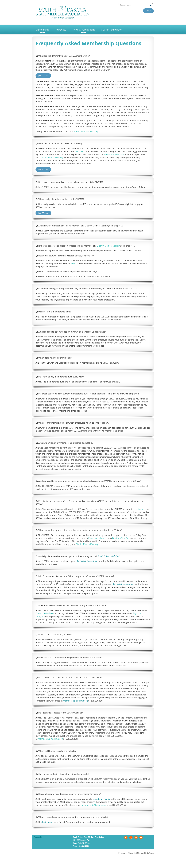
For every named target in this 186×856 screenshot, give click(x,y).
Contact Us (38, 837)
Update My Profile (101, 799)
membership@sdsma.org (75, 700)
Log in (148, 10)
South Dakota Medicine (108, 556)
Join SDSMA (43, 75)
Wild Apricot (132, 853)
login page (47, 822)
